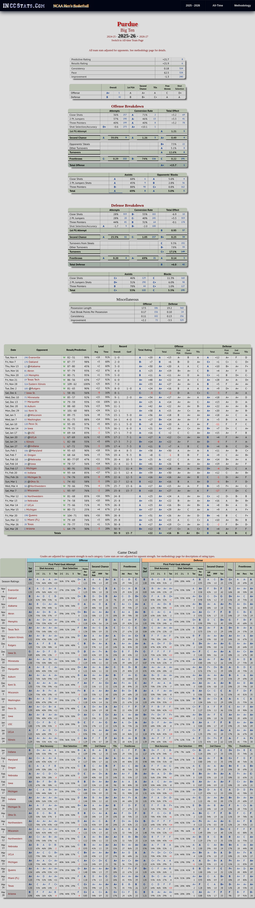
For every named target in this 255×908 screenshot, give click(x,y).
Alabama (35, 366)
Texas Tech (33, 379)
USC (32, 432)
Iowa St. (30, 392)
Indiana (34, 446)
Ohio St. (34, 481)
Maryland (36, 450)
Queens (33, 515)
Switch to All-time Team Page (127, 40)
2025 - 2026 (193, 5)
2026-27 (143, 36)
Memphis (34, 375)
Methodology (242, 5)
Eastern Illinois (37, 384)
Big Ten (127, 30)
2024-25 (111, 36)
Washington (34, 419)
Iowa (30, 428)
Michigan (31, 468)
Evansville (34, 357)
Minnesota (33, 397)
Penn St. (33, 424)
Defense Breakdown (127, 205)
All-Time (217, 5)
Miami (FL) (33, 519)
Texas (30, 524)
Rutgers (35, 388)
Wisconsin (36, 415)
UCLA (33, 437)
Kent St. (33, 410)
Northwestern (38, 486)
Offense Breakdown (127, 106)
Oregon (31, 455)
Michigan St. (34, 477)
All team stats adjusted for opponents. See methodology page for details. (127, 50)
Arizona (30, 528)
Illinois (30, 441)
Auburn (31, 406)
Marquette (33, 401)
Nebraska (35, 459)
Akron (30, 370)
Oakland (33, 361)
